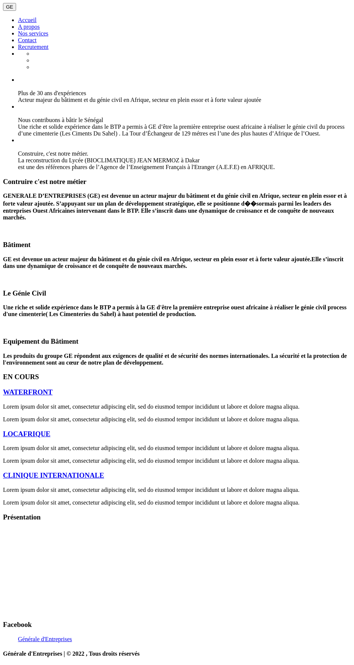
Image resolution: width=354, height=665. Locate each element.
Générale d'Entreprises (45, 639)
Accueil (27, 20)
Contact (27, 40)
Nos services (33, 33)
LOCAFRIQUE (26, 434)
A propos (29, 27)
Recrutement (33, 47)
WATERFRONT (28, 392)
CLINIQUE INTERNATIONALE (53, 475)
